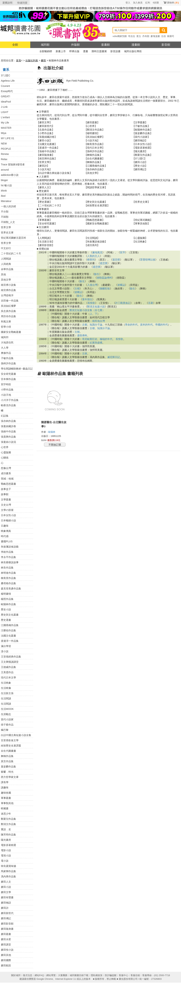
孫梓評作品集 (8, 363)
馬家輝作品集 (8, 871)
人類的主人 (93, 256)
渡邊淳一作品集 (10, 640)
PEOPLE (6, 148)
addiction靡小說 (10, 174)
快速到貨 (22, 2)
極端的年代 (106, 339)
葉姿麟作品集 (8, 766)
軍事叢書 (6, 797)
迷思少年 (6, 813)
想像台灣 (6, 468)
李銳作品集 (7, 551)
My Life (5, 122)
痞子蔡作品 (7, 724)
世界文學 (6, 227)
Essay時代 (7, 91)
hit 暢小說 (6, 185)
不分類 (4, 211)
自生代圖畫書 (8, 750)
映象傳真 (6, 530)
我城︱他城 (7, 478)
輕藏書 (4, 808)
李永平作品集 (8, 557)
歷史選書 (6, 619)
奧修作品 (6, 352)
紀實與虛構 (96, 342)
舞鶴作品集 (7, 756)
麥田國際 (6, 960)
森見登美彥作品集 (11, 588)
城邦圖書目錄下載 (79, 975)
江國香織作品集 (10, 625)
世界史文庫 (7, 232)
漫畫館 (135, 44)
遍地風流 (97, 252)
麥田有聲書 (7, 897)
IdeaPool (6, 101)
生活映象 (6, 682)
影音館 (166, 44)
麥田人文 (6, 881)
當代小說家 (7, 719)
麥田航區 (6, 965)
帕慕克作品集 (8, 405)
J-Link (4, 106)
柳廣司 (170, 36)
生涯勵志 (6, 714)
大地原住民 (7, 342)
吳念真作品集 (8, 311)
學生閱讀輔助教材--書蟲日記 (17, 368)
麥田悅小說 (7, 949)
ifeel (3, 195)
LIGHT (4, 112)
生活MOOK (7, 708)
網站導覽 (51, 975)
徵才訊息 (27, 975)
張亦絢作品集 (8, 421)
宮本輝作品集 (8, 379)
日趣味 (4, 525)
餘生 (96, 274)
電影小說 (6, 850)
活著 (150, 302)
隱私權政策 (96, 975)
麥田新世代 (7, 913)
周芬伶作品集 (8, 316)
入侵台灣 (92, 284)
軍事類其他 (7, 803)
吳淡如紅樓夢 (8, 305)
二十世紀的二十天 (11, 253)
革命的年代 (131, 324)
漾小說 (4, 651)
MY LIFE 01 (7, 138)
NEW (4, 143)
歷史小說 (6, 609)
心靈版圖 (6, 452)
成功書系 (6, 473)
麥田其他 (6, 955)
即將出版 (74, 51)
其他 (3, 274)
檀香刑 (91, 259)
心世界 (4, 447)
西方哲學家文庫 (10, 777)
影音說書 (115, 51)
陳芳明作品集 (8, 834)
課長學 (4, 782)
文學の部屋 (7, 510)
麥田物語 (6, 902)
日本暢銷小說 (8, 520)
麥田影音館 (7, 923)
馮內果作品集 (8, 876)
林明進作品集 (8, 572)
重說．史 (6, 829)
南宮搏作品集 (8, 290)
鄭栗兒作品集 (8, 818)
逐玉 (138, 36)
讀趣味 (4, 787)
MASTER (6, 127)
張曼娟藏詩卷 (8, 426)
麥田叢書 (6, 934)
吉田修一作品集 (10, 300)
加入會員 (137, 2)
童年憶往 (87, 299)
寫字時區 (6, 384)
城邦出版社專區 (133, 51)
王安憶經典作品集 (11, 656)
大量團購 (62, 975)
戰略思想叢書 (8, 483)
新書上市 (61, 51)
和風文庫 (6, 321)
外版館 (75, 44)
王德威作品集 (8, 667)
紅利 (147, 2)
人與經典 (6, 263)
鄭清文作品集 (8, 824)
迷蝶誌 (121, 284)
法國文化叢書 (8, 635)
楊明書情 (6, 593)
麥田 (43, 60)
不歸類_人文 (8, 222)
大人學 (4, 347)
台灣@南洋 (7, 295)
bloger (4, 180)
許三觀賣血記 (122, 302)
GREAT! (5, 96)
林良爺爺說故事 (10, 562)
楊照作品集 (7, 599)
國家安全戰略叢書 (11, 332)
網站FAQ (39, 975)
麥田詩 (4, 907)
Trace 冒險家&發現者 (13, 164)
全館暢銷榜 (45, 51)
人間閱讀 (6, 258)
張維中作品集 (8, 431)
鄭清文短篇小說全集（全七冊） (87, 310)
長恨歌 (91, 302)
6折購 (156, 2)
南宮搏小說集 (8, 284)
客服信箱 (135, 975)
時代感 (4, 536)
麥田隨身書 (7, 928)
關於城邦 (16, 975)
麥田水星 (6, 939)
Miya (3, 133)
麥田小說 (6, 886)
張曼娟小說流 (8, 441)
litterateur (6, 201)
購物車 (173, 2)
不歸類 (4, 216)
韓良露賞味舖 (8, 866)
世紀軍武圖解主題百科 (13, 237)
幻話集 (4, 415)
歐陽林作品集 (8, 604)
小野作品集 (7, 389)
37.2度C (5, 75)
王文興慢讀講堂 (10, 661)
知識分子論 (96, 324)
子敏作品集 (7, 358)
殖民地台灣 (98, 321)
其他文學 (6, 279)
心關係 (4, 457)
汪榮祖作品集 (8, 630)
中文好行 (6, 248)
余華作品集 (7, 269)
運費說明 (7, 2)
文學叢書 (6, 499)
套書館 (105, 44)
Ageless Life (8, 80)
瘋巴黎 (4, 729)
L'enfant (5, 117)
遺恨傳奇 (82, 335)
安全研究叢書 (8, 373)
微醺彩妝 (105, 288)
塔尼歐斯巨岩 (89, 339)
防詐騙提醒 (111, 975)
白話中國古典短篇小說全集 (16, 735)
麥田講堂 (6, 944)
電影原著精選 (8, 845)
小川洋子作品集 (10, 400)
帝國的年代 (161, 324)
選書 (85, 51)
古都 (77, 288)
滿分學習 (6, 646)
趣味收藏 (6, 792)
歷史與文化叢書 (10, 614)
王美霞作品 (7, 672)
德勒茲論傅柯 (104, 277)
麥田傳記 (6, 918)
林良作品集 (7, 567)
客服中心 (123, 975)
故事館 (4, 494)
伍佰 (163, 36)
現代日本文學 (8, 677)
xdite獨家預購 (120, 36)
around (5, 169)
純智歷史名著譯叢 (11, 745)
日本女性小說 (8, 515)
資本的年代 (146, 324)
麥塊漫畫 (155, 36)
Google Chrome (44, 979)
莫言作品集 (7, 761)
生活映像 (6, 688)
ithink (4, 190)
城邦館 (45, 44)
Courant (5, 85)
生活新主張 (7, 693)
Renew (5, 154)
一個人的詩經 (8, 206)
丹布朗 (145, 36)
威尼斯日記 (113, 357)
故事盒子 (6, 489)
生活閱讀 (6, 698)
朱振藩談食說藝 (10, 546)
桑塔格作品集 (8, 583)
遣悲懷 (116, 259)
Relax (4, 159)
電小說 (4, 860)
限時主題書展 (99, 51)
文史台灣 (6, 504)
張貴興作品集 (8, 436)
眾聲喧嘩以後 (147, 259)
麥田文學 (6, 892)
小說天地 (6, 394)
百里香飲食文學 (10, 740)
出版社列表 (31, 60)
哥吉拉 (131, 36)
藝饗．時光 (7, 771)
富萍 (122, 252)
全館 (15, 44)
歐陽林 (52, 432)
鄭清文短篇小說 (96, 306)
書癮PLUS (7, 541)
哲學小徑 (6, 326)
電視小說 (6, 855)
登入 (128, 2)
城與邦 (4, 337)
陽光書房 (6, 839)
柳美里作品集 (8, 578)
